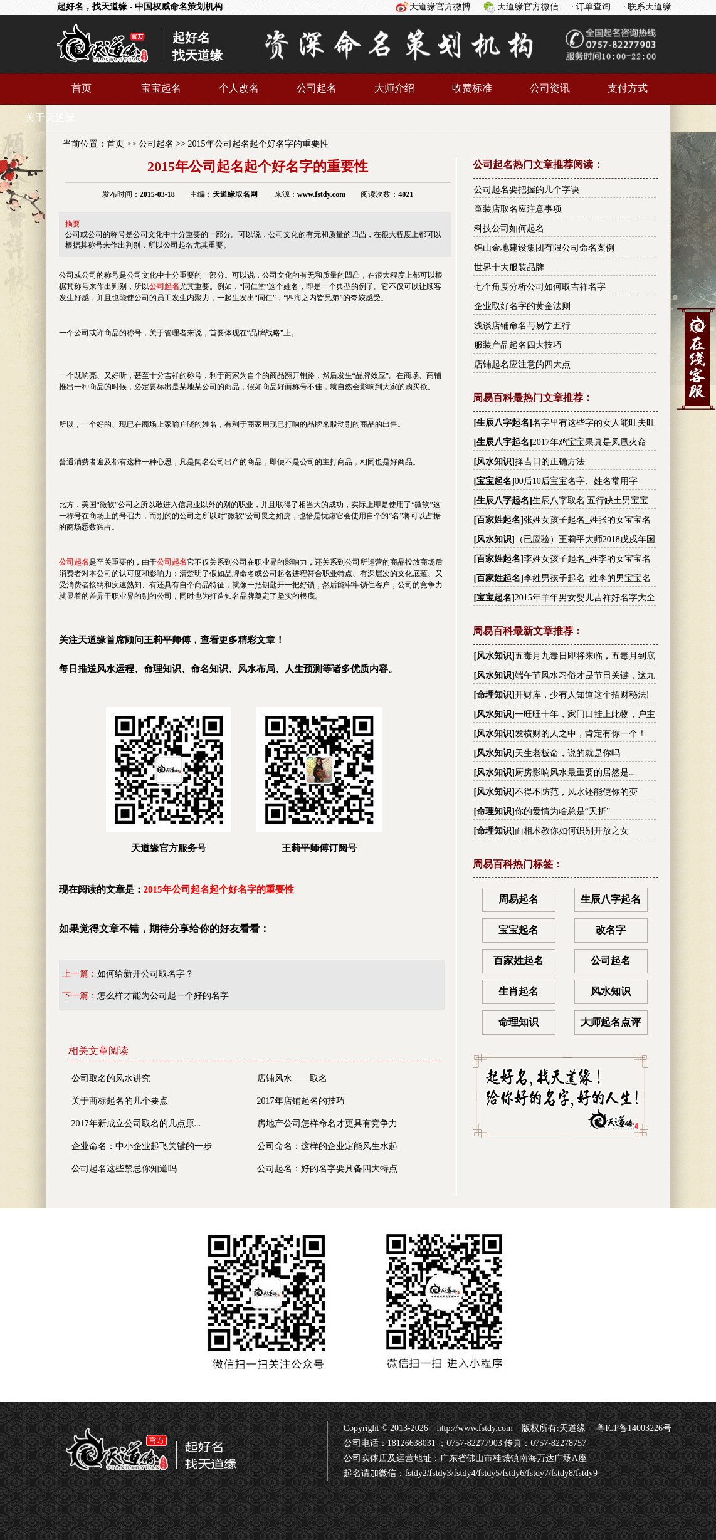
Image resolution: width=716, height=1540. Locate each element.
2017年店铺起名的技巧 (301, 1101)
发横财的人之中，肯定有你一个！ (580, 733)
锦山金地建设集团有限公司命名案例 (544, 248)
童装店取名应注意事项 (518, 209)
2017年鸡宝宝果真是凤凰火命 (589, 442)
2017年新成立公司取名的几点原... (136, 1123)
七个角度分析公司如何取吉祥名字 (540, 286)
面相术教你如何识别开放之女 (572, 830)
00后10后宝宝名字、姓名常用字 (576, 481)
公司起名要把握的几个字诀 (526, 189)
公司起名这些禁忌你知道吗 (124, 1168)
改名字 (611, 930)
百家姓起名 (498, 520)
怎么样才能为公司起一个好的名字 (163, 995)
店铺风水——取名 (292, 1078)
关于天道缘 (50, 117)
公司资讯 (550, 88)
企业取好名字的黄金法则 (522, 306)
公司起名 (317, 88)
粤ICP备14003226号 (632, 1428)
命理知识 (494, 694)
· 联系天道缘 (647, 6)
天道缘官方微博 (440, 6)
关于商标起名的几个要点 (119, 1101)
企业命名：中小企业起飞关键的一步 (141, 1146)
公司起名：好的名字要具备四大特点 (327, 1168)
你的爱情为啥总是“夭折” (562, 811)
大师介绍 (394, 88)
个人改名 (239, 88)
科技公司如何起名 (509, 228)
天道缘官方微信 (528, 6)
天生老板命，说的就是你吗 (567, 753)
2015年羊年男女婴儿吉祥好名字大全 (585, 597)
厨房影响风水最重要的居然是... (575, 772)
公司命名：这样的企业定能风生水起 (327, 1146)
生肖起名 (518, 991)
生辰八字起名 (502, 422)
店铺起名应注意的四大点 (522, 364)
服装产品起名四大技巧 (518, 345)
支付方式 (628, 88)
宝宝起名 (161, 88)
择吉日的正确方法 (550, 461)
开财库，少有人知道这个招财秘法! (582, 694)
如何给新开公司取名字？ (145, 973)
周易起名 (518, 899)
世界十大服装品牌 (509, 267)
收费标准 (472, 88)
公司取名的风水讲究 (110, 1078)
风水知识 (494, 461)
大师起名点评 (611, 1022)
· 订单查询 (591, 6)
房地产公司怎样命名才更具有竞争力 (327, 1123)
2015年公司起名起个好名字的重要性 (258, 144)
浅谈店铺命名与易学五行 (522, 325)
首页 (81, 88)
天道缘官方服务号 (168, 780)
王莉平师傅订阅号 (319, 780)
